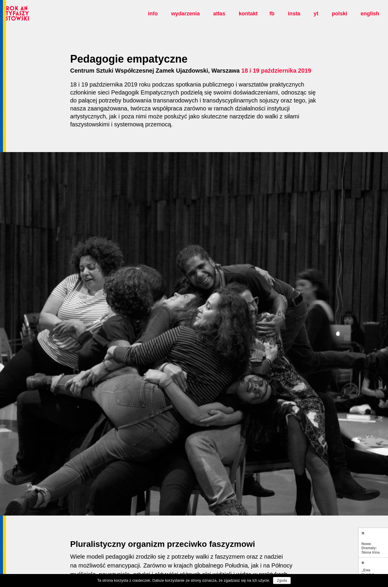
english (370, 14)
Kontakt (248, 14)
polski (339, 14)
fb (271, 14)
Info (153, 14)
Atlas (219, 14)
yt (316, 14)
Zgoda (282, 580)
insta (294, 14)
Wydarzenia (185, 14)
